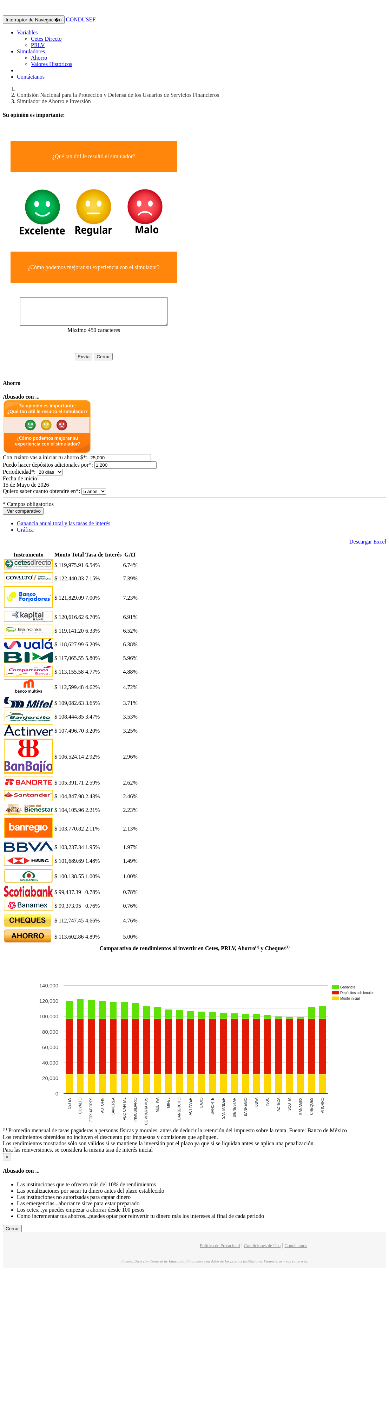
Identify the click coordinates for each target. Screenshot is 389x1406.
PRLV (38, 45)
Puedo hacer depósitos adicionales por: (48, 470)
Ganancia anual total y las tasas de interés (63, 529)
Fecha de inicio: (21, 484)
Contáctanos (31, 77)
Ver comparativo (23, 516)
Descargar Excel (367, 547)
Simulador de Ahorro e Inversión (54, 101)
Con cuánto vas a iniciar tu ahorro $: (45, 463)
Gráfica (25, 535)
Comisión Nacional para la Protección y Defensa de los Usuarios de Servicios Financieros (118, 95)
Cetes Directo (46, 39)
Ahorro (39, 58)
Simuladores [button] (31, 51)
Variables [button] (27, 32)
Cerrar (110, 362)
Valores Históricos (51, 64)
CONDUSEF (80, 19)
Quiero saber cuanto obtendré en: (41, 496)
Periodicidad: (19, 477)
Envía (90, 362)
